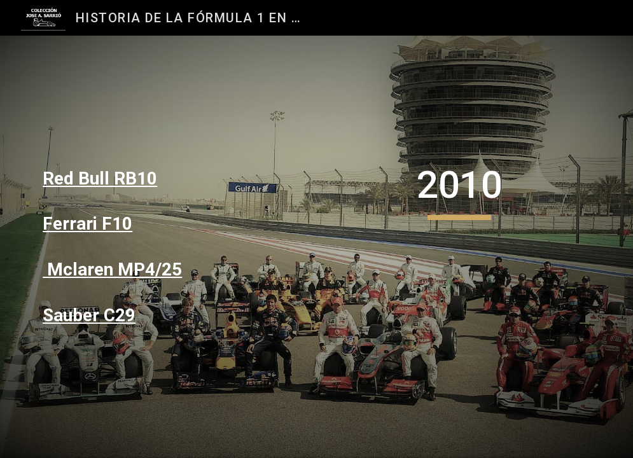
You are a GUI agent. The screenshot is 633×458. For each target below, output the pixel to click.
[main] (126, 179)
